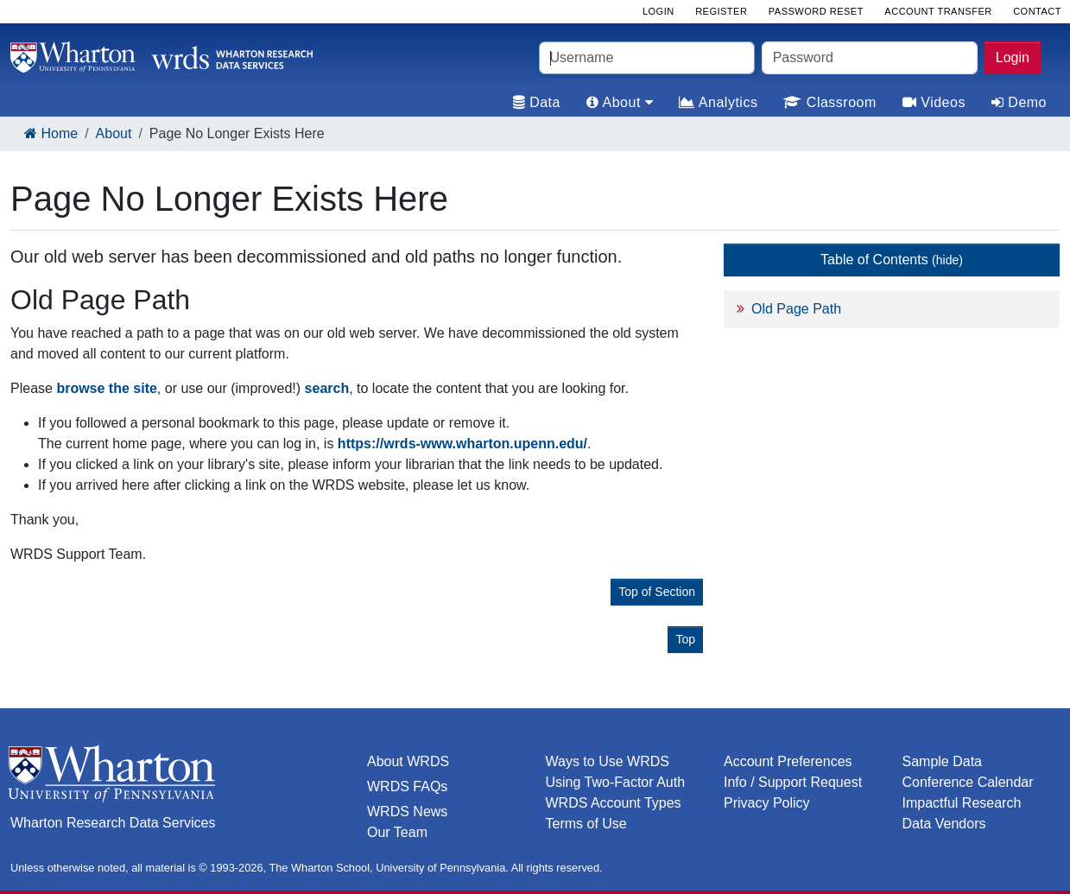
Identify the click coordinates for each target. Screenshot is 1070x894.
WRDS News (407, 811)
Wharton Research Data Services (112, 822)
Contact (1037, 11)
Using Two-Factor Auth (616, 782)
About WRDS (408, 761)
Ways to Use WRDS (607, 761)
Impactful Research (962, 803)
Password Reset (816, 11)
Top (685, 639)
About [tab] (619, 102)
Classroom (829, 102)
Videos (934, 102)
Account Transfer (937, 11)
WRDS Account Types (613, 803)
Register (721, 11)
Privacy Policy (767, 803)
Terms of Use (586, 823)
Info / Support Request (793, 782)
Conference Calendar (968, 782)
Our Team (397, 832)
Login (1012, 57)
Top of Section (656, 592)
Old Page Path (796, 308)
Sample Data (942, 761)
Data (536, 102)
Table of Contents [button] (891, 259)
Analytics (718, 102)
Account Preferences (788, 761)
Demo (1019, 102)
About (114, 133)
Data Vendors (944, 823)
